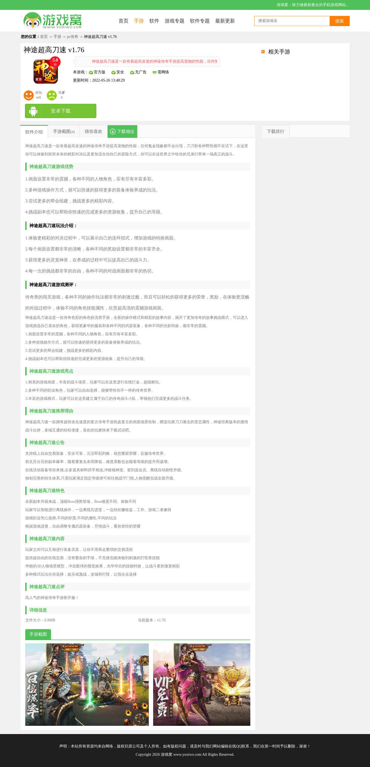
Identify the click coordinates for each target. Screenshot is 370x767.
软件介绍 (34, 132)
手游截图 (62, 131)
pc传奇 (72, 37)
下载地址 (125, 131)
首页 (44, 37)
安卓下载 (61, 111)
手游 (57, 37)
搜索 (339, 21)
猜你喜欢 (93, 131)
